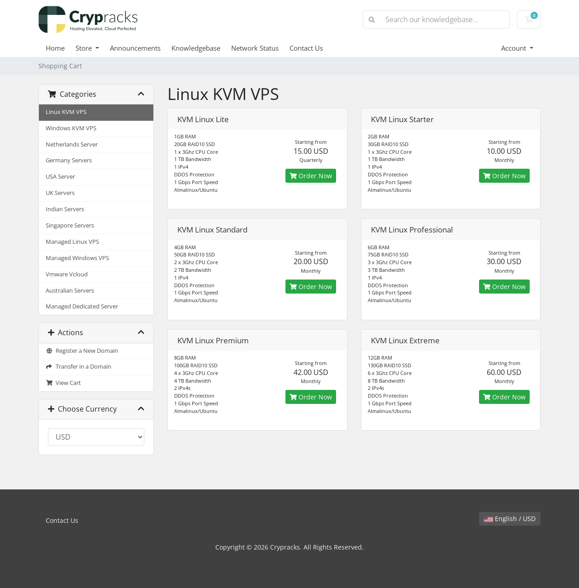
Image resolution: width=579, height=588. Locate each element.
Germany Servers (69, 160)
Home (55, 47)
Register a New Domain (82, 351)
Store (85, 47)
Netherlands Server (72, 144)
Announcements (135, 47)
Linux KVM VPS (66, 112)
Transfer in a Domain (78, 366)
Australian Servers (70, 290)
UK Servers (60, 193)
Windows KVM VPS (71, 128)
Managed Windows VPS (77, 258)
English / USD (510, 518)
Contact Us (306, 47)
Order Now (311, 175)
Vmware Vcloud (67, 274)
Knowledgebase (195, 47)
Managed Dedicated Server (82, 306)
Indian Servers (65, 209)
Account (514, 47)
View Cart (63, 383)
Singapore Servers (70, 225)
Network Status (255, 47)
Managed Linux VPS (72, 242)
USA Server (60, 176)
